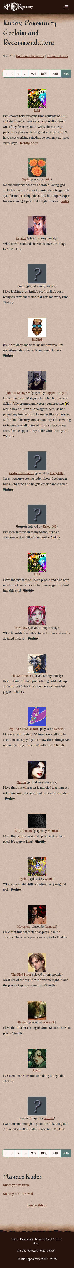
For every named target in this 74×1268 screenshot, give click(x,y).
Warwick (49, 1022)
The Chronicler (21, 676)
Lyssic (37, 1070)
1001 (55, 74)
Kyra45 (59, 729)
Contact (51, 1250)
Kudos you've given (16, 1185)
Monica (53, 831)
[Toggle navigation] (66, 7)
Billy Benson (23, 831)
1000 (44, 74)
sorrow (49, 1118)
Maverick (23, 926)
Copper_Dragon (56, 393)
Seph (25, 179)
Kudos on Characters (30, 56)
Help (58, 1239)
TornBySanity (29, 143)
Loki (37, 110)
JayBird (37, 339)
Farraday (21, 628)
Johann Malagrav (18, 393)
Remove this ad (37, 1205)
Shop (36, 1243)
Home (15, 1239)
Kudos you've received (18, 1194)
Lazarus (50, 926)
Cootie (49, 879)
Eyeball (24, 879)
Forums (39, 1239)
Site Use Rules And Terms (31, 1250)
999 (33, 74)
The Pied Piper (21, 974)
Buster (22, 1022)
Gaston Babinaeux (21, 473)
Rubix (65, 201)
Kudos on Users (57, 56)
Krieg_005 (56, 473)
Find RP (49, 1239)
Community (26, 1239)
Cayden (21, 238)
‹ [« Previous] (6, 74)
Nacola (21, 782)
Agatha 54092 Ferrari (23, 729)
